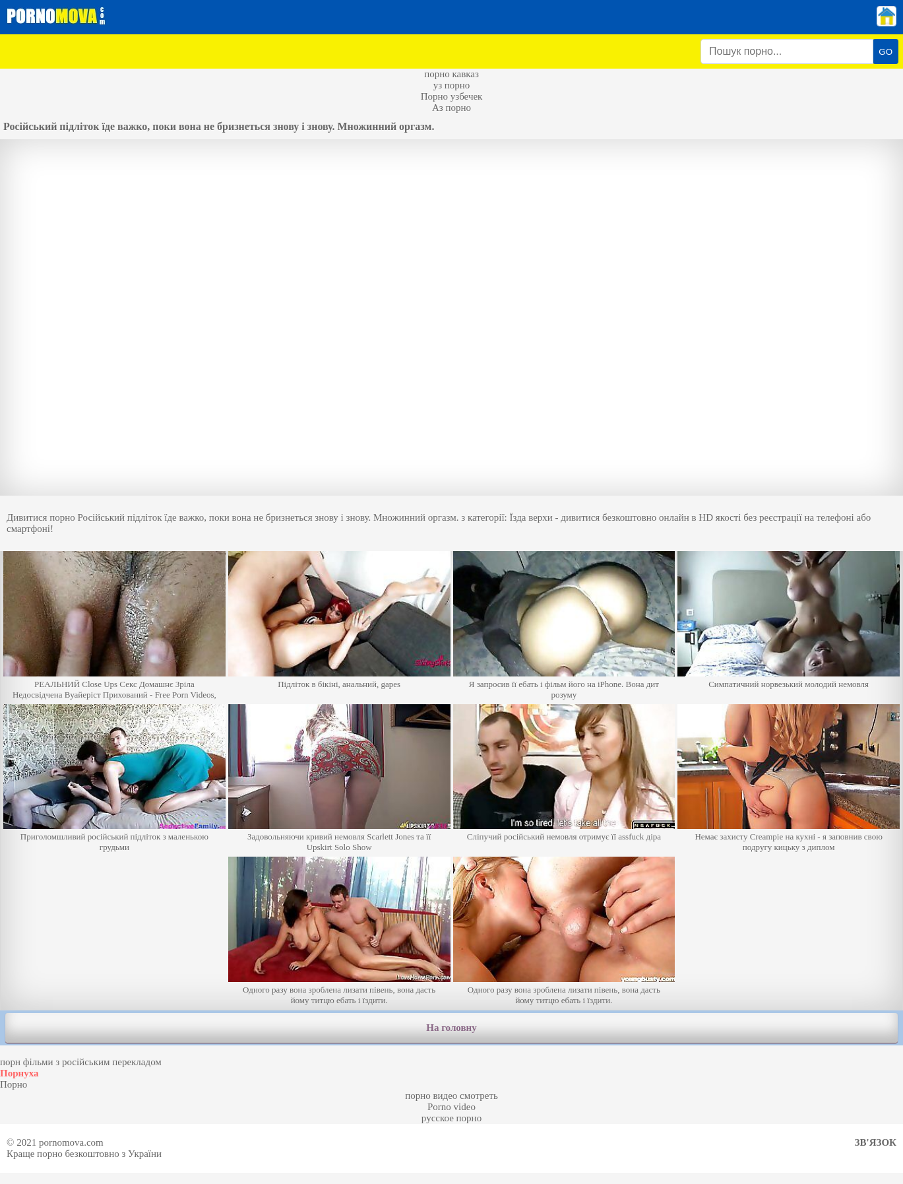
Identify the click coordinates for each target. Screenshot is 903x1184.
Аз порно (451, 107)
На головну (451, 1027)
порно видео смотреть (451, 1095)
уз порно (451, 85)
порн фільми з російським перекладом (81, 1062)
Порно (13, 1084)
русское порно (451, 1118)
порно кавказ (451, 74)
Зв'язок (875, 1142)
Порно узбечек (452, 96)
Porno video (451, 1107)
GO (885, 52)
